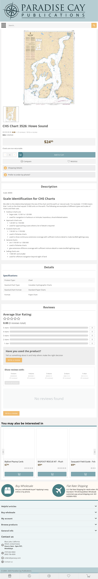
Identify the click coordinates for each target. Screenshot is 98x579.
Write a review (32, 132)
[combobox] (52, 25)
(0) (21, 132)
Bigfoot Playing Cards (14, 461)
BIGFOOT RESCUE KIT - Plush (50, 461)
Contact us (8, 562)
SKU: (4, 135)
